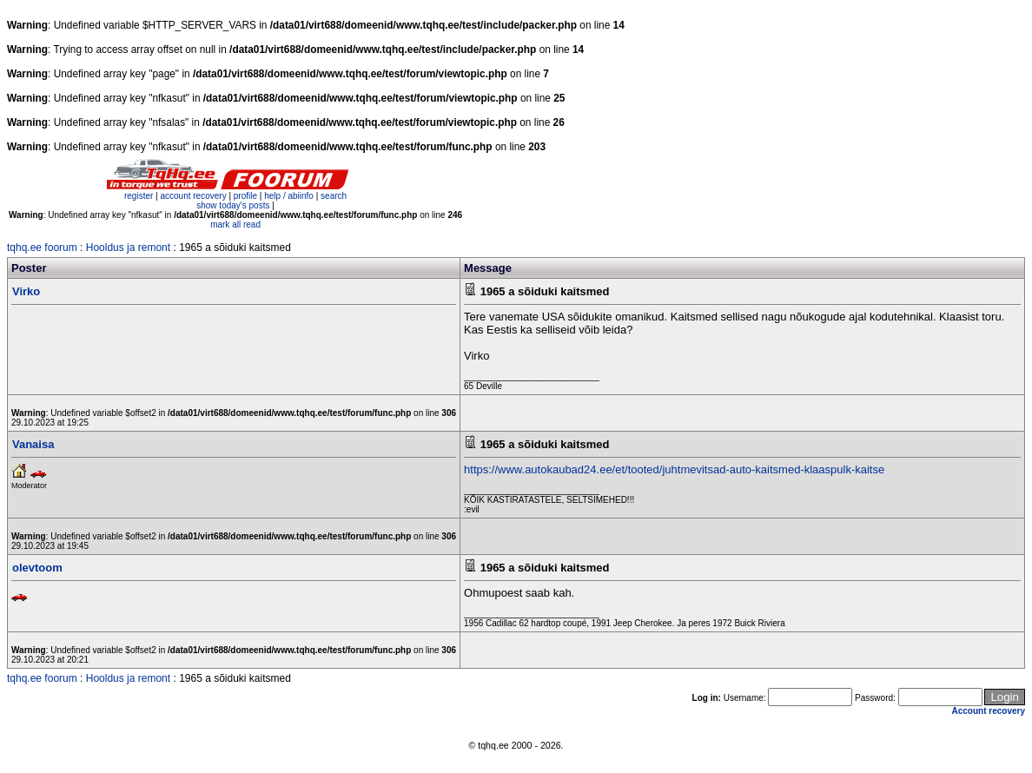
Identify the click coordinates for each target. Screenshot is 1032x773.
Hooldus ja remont (128, 247)
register (138, 196)
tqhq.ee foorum (42, 247)
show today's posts (232, 205)
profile (245, 196)
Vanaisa (33, 444)
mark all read (235, 224)
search (334, 196)
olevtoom (37, 567)
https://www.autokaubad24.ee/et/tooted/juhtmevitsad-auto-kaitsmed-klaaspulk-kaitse (674, 469)
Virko (26, 291)
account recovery (194, 196)
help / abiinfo (289, 196)
